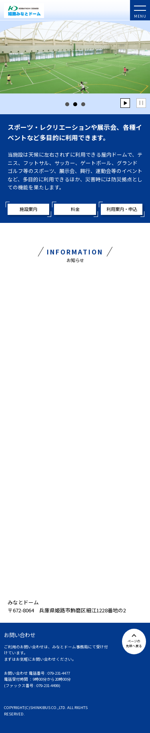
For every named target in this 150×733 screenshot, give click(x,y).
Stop (141, 103)
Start (125, 103)
